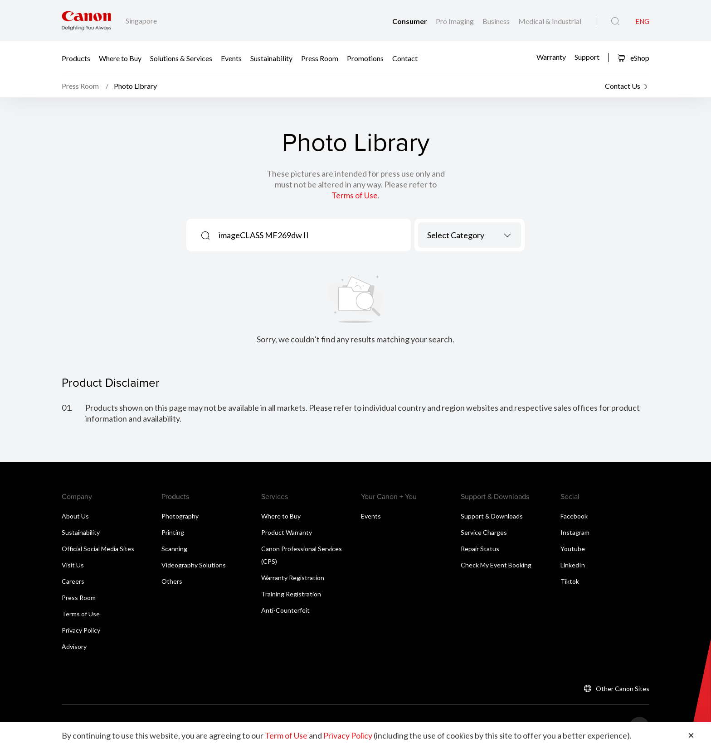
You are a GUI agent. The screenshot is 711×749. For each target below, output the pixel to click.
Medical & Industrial (549, 21)
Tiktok (569, 581)
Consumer (410, 21)
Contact (405, 57)
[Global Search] (615, 21)
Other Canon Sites (622, 688)
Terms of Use (354, 195)
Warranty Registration (292, 577)
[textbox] (469, 235)
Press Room (319, 57)
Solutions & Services (181, 57)
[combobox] (469, 235)
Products (76, 57)
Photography (180, 516)
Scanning (174, 548)
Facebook (574, 516)
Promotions (365, 57)
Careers (73, 581)
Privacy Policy (81, 630)
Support (587, 57)
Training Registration (291, 594)
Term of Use (286, 735)
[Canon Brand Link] (86, 20)
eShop (633, 57)
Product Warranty (286, 532)
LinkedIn (572, 565)
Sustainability (271, 57)
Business (496, 21)
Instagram (574, 532)
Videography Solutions (193, 565)
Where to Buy (120, 57)
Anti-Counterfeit (285, 610)
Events (231, 57)
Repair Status (480, 548)
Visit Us (73, 565)
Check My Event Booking (496, 565)
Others (171, 581)
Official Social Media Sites (98, 548)
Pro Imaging (455, 21)
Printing (172, 532)
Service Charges (484, 532)
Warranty (551, 57)
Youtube (572, 548)
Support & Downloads (492, 516)
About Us (75, 516)
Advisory (74, 646)
